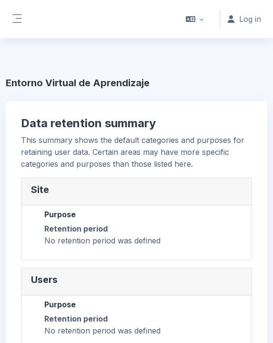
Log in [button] (244, 19)
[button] (195, 19)
